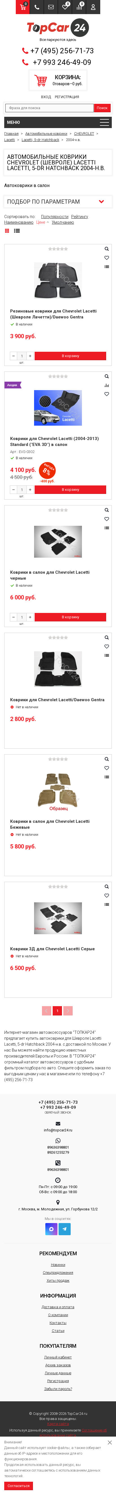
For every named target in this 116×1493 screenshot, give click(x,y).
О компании (58, 1315)
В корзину (70, 356)
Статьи (58, 1331)
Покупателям (58, 1346)
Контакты (58, 1323)
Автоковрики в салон (27, 185)
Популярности (54, 216)
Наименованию (19, 222)
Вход (46, 97)
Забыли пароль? (58, 1389)
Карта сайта (58, 1424)
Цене (40, 222)
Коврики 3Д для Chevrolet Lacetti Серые (52, 948)
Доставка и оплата (58, 1307)
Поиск (102, 108)
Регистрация (67, 97)
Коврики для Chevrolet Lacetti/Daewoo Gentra (57, 699)
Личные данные (58, 1373)
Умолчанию (63, 222)
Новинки (58, 1265)
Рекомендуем (58, 1253)
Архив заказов (58, 1365)
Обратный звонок (58, 1112)
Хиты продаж (58, 1280)
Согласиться (19, 1486)
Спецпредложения (58, 1272)
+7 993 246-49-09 (62, 62)
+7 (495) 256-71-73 (62, 51)
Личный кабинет (58, 1357)
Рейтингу (79, 216)
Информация (58, 1296)
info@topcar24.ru (58, 1130)
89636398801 (58, 1147)
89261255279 (58, 1152)
